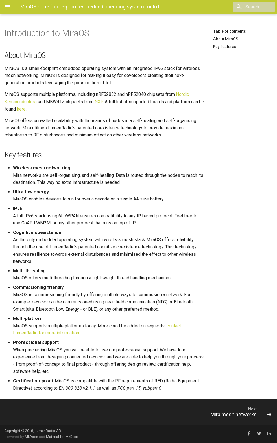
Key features (224, 46)
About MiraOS (225, 39)
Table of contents (229, 31)
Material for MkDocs (62, 437)
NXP (99, 101)
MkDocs (31, 437)
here (21, 109)
